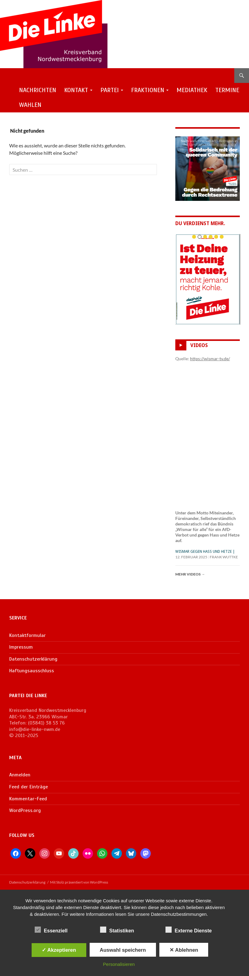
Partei (109, 90)
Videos (199, 346)
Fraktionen (147, 90)
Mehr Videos (190, 574)
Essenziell (51, 929)
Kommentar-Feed (28, 799)
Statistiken (117, 929)
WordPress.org (25, 810)
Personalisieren (119, 964)
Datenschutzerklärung (33, 659)
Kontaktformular (27, 635)
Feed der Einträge (28, 787)
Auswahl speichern (123, 950)
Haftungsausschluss (31, 671)
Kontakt (76, 90)
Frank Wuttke (224, 557)
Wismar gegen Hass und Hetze (203, 551)
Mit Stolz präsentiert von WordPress (79, 882)
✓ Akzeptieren (59, 950)
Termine (227, 90)
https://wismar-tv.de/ (210, 358)
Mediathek (192, 90)
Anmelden (19, 775)
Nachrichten (37, 90)
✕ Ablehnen (183, 950)
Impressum (21, 647)
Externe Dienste (188, 929)
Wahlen (30, 105)
